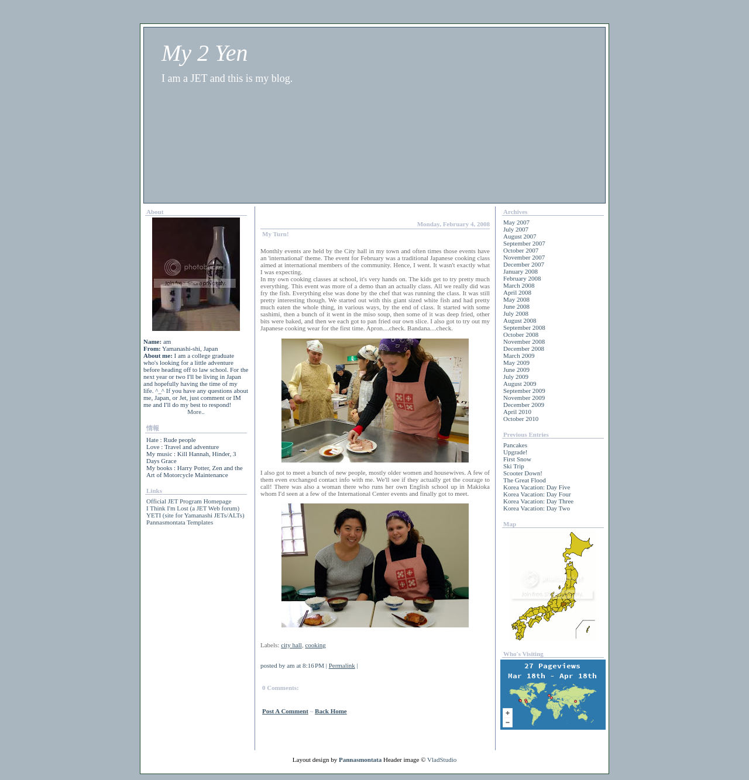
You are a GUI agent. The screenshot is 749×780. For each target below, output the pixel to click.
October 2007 (520, 250)
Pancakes (515, 444)
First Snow (517, 459)
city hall (291, 644)
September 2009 (524, 390)
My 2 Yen (205, 53)
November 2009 (524, 397)
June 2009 (516, 369)
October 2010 (520, 418)
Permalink (342, 665)
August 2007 (520, 236)
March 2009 (518, 355)
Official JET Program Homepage (188, 501)
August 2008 (520, 320)
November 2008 (524, 341)
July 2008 (515, 313)
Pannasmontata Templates (179, 522)
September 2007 (524, 243)
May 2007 (516, 222)
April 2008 (517, 292)
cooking (315, 644)
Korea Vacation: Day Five (536, 487)
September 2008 (524, 327)
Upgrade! (515, 451)
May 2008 (516, 299)
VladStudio (441, 759)
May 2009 (516, 362)
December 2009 (523, 404)
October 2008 (520, 334)
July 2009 (515, 376)
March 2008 (518, 285)
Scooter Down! (522, 473)
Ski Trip (513, 466)
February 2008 (522, 278)
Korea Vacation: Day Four (537, 494)
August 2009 (520, 383)
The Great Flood (524, 480)
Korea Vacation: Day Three (538, 501)
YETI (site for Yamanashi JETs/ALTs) (195, 515)
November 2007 (524, 257)
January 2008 (520, 271)
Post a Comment (285, 711)
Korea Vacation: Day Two (536, 508)
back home (331, 711)
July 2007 (515, 229)
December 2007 (523, 264)
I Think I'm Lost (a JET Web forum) (192, 508)
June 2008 (516, 306)
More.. (195, 411)
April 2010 (517, 411)
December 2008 (523, 348)
